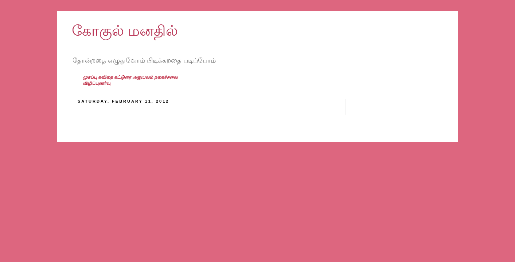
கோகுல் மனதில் (125, 31)
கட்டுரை (123, 77)
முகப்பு (90, 77)
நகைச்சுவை (165, 77)
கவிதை (106, 77)
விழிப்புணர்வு (96, 83)
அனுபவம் (143, 77)
